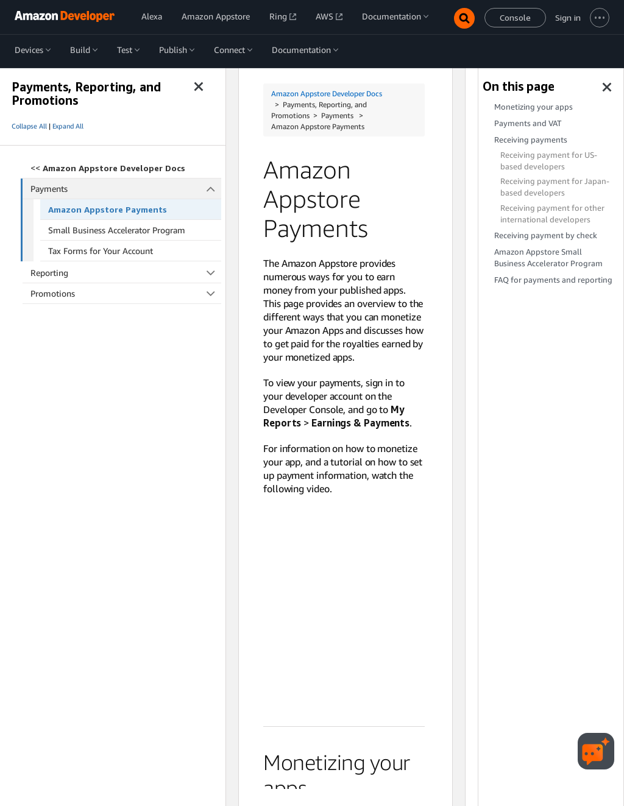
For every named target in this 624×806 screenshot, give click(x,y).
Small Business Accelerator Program (116, 230)
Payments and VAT (527, 123)
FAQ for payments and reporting (553, 280)
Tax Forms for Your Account (100, 251)
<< (107, 168)
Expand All (67, 126)
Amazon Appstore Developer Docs (326, 93)
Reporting (125, 272)
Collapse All (29, 126)
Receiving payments (530, 139)
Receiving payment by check (545, 235)
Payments (126, 188)
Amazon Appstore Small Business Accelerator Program (548, 257)
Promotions (125, 293)
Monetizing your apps (533, 106)
